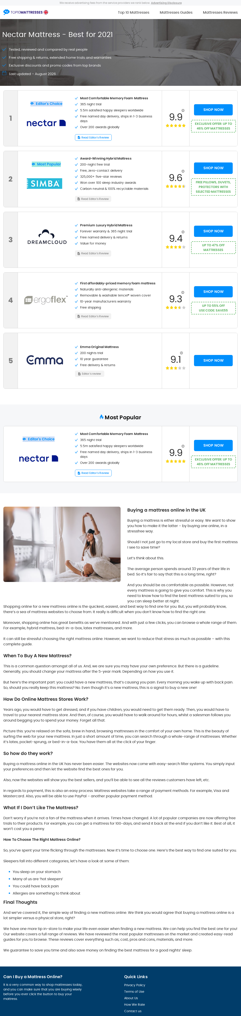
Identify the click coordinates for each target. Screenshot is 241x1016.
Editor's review (91, 373)
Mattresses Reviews (220, 12)
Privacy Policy (134, 985)
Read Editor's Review (95, 137)
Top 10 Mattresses (133, 12)
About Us (131, 998)
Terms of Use (134, 991)
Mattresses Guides (176, 12)
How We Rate (134, 1004)
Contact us (132, 1011)
